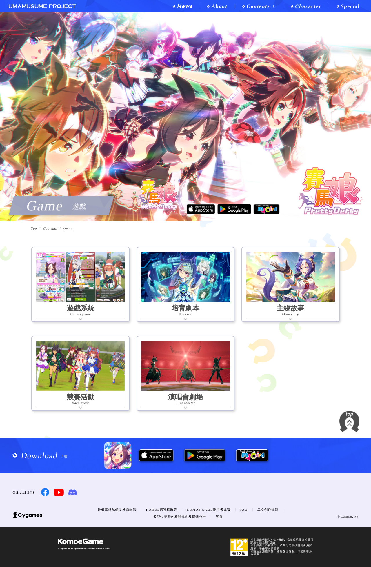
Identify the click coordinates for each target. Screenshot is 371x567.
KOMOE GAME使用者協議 (208, 509)
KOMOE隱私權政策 (161, 509)
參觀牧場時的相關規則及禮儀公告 (179, 516)
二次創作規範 (268, 509)
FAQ (244, 509)
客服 (219, 516)
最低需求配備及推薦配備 (117, 509)
